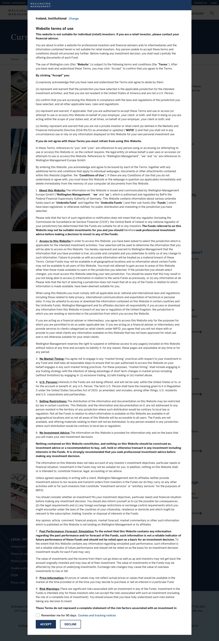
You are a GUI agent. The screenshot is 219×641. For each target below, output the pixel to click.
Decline (70, 624)
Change (74, 18)
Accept (45, 624)
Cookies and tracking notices (97, 615)
